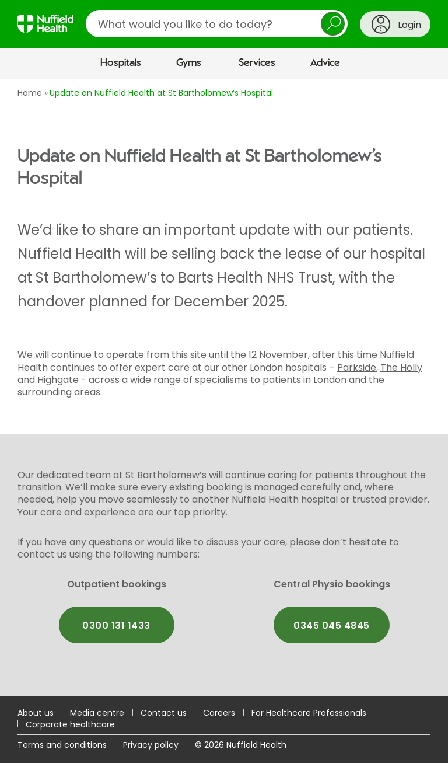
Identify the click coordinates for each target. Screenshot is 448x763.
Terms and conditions (62, 745)
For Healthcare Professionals (308, 713)
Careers (219, 713)
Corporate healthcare (70, 724)
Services (257, 63)
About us (36, 713)
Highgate (58, 379)
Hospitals (120, 63)
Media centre (97, 713)
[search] (217, 23)
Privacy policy (150, 745)
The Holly (401, 367)
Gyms (188, 63)
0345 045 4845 (331, 625)
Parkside (356, 367)
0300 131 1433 (116, 625)
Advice (325, 63)
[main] (224, 387)
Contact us (164, 713)
